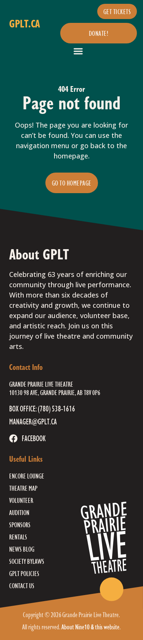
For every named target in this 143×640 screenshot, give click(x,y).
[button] (78, 50)
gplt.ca (24, 23)
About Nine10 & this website (90, 627)
